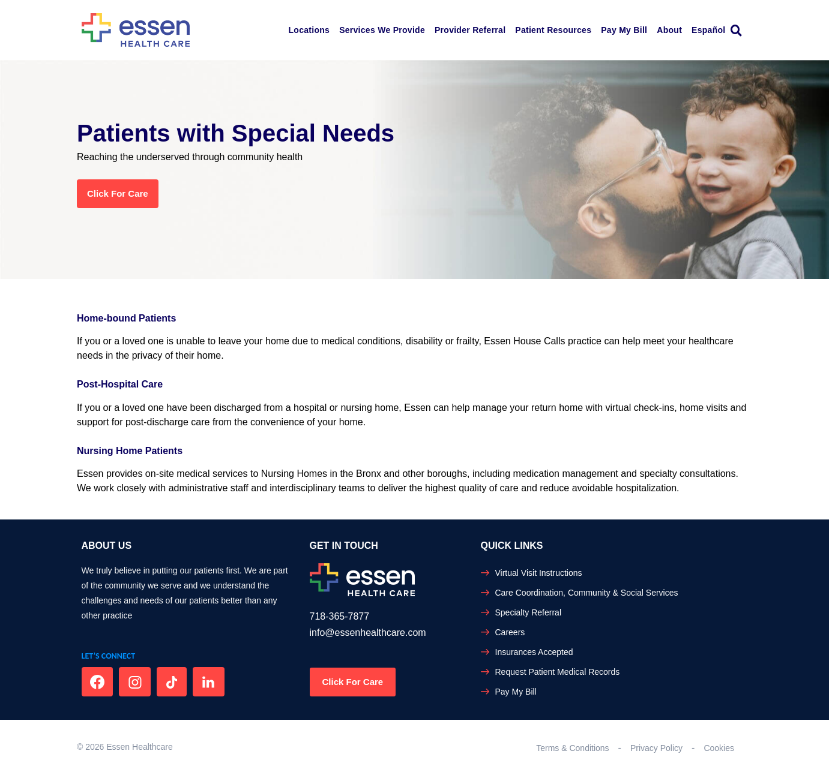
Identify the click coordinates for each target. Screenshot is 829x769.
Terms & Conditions (572, 748)
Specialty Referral (528, 612)
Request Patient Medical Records (557, 672)
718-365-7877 (340, 616)
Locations (309, 30)
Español (708, 30)
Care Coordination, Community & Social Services (586, 592)
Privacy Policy (656, 748)
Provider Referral (470, 30)
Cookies (719, 748)
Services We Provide (382, 30)
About (669, 30)
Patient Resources (553, 30)
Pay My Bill (624, 30)
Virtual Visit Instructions (538, 573)
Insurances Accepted (534, 652)
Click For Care (353, 682)
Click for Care (117, 193)
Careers (510, 632)
